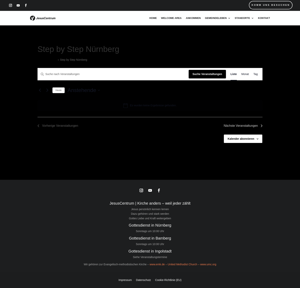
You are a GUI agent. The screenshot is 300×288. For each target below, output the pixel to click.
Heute (58, 90)
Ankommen (193, 18)
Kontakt (264, 18)
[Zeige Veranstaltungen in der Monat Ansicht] (245, 74)
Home (153, 18)
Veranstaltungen (47, 59)
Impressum (125, 279)
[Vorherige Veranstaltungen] (40, 90)
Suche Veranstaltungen (207, 74)
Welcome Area (171, 18)
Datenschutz (143, 279)
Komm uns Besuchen (270, 5)
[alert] (150, 105)
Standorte (242, 18)
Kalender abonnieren (241, 138)
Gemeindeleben (216, 18)
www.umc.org (208, 264)
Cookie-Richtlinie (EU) (168, 279)
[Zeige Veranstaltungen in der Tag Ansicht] (255, 74)
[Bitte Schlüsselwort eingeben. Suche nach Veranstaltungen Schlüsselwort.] (113, 74)
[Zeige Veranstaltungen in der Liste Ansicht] (234, 74)
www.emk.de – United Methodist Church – (175, 264)
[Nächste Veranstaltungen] (47, 90)
